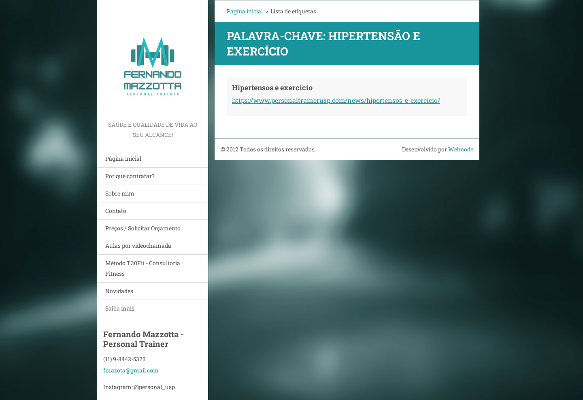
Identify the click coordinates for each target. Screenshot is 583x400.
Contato (115, 211)
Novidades (119, 291)
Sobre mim (119, 193)
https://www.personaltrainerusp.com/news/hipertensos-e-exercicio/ (336, 100)
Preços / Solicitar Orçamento (143, 228)
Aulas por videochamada (138, 245)
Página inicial (123, 158)
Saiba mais (119, 308)
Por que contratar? (130, 176)
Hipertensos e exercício (272, 87)
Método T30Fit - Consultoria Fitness (142, 268)
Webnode (460, 149)
